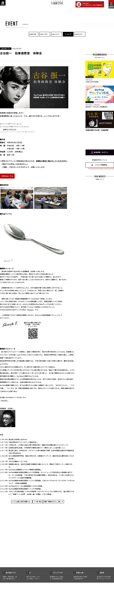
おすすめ (16, 34)
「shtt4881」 (4, 401)
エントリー (57, 34)
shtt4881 (30, 310)
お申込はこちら (7, 176)
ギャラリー (98, 34)
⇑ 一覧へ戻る (37, 502)
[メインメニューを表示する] (109, 4)
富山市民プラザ (57, 4)
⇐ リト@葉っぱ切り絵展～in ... (18, 502)
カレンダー (36, 34)
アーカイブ (77, 34)
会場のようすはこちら (10, 129)
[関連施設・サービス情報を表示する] (4, 4)
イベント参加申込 (101, 164)
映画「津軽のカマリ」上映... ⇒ (57, 502)
